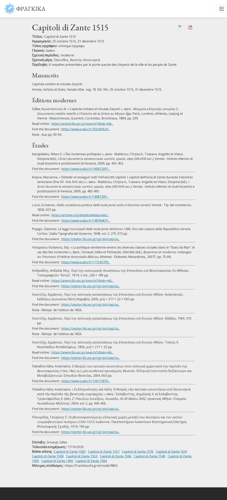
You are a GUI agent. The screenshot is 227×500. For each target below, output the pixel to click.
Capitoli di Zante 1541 (171, 451)
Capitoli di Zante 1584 (91, 461)
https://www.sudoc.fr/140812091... (85, 169)
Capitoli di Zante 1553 (82, 456)
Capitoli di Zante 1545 (149, 456)
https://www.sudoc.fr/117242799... (85, 262)
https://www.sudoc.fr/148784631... (85, 220)
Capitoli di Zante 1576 (137, 451)
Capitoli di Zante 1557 (104, 451)
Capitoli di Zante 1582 (70, 451)
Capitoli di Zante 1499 (57, 461)
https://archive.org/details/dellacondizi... (80, 215)
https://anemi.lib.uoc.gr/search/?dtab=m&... (82, 124)
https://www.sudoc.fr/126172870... (85, 381)
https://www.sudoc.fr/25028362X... (85, 129)
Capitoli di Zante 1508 (48, 456)
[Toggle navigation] (221, 9)
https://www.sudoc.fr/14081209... (84, 196)
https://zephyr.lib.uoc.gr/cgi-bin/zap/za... (90, 239)
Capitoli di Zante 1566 (115, 456)
